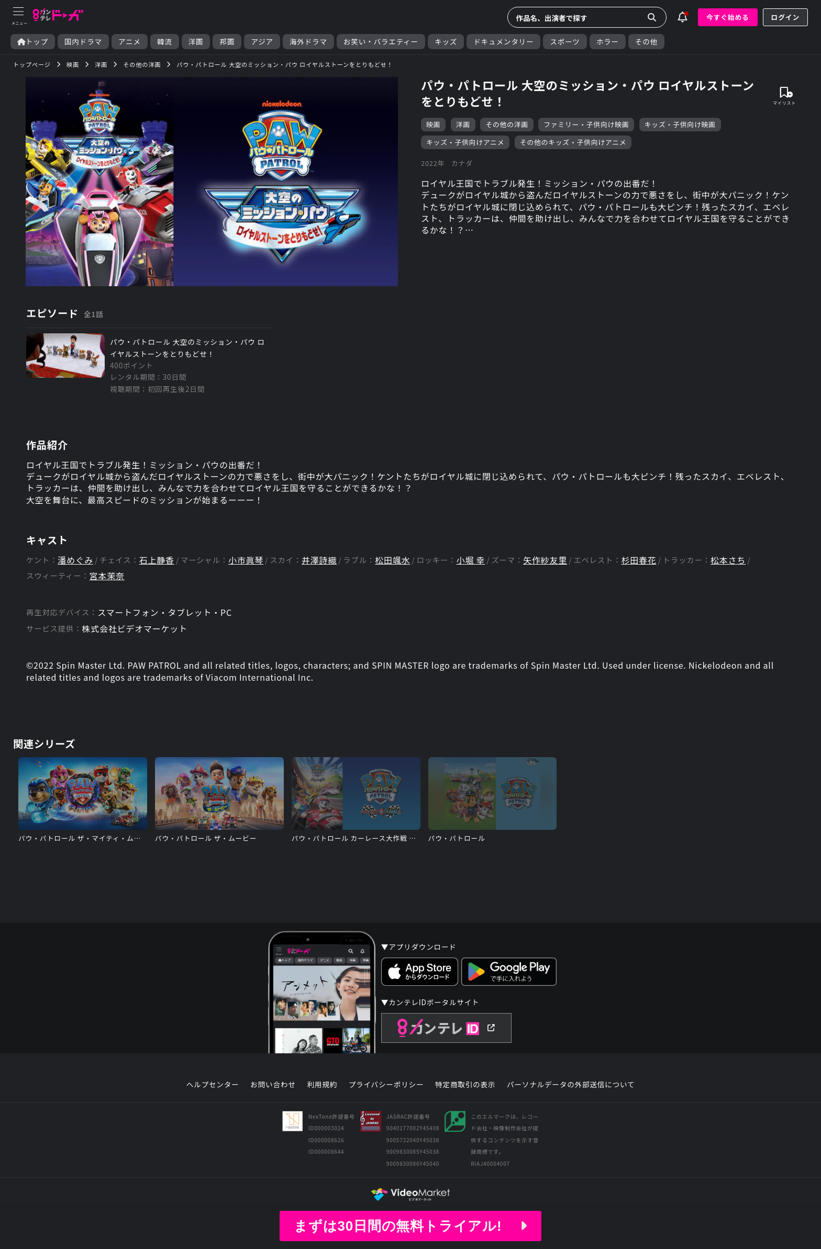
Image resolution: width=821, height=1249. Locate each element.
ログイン (785, 17)
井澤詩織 (319, 560)
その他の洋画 (506, 124)
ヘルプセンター (212, 1084)
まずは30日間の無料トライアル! (410, 1226)
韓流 (164, 42)
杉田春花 (638, 560)
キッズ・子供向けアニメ (465, 142)
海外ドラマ (308, 42)
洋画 (196, 42)
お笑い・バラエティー (380, 42)
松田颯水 (392, 560)
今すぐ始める (727, 17)
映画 (433, 124)
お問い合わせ (272, 1084)
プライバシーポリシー (386, 1084)
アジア (262, 42)
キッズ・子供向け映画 (680, 124)
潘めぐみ (75, 560)
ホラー (607, 42)
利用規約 (322, 1084)
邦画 (227, 42)
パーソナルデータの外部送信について (571, 1084)
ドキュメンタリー (503, 42)
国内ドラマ (83, 42)
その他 (646, 42)
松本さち (728, 560)
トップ (32, 42)
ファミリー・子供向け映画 (586, 124)
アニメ (129, 42)
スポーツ (565, 42)
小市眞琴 (245, 560)
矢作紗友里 (545, 560)
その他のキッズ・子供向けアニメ (573, 142)
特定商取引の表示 (465, 1084)
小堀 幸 (470, 560)
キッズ (446, 42)
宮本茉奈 (107, 576)
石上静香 (156, 560)
